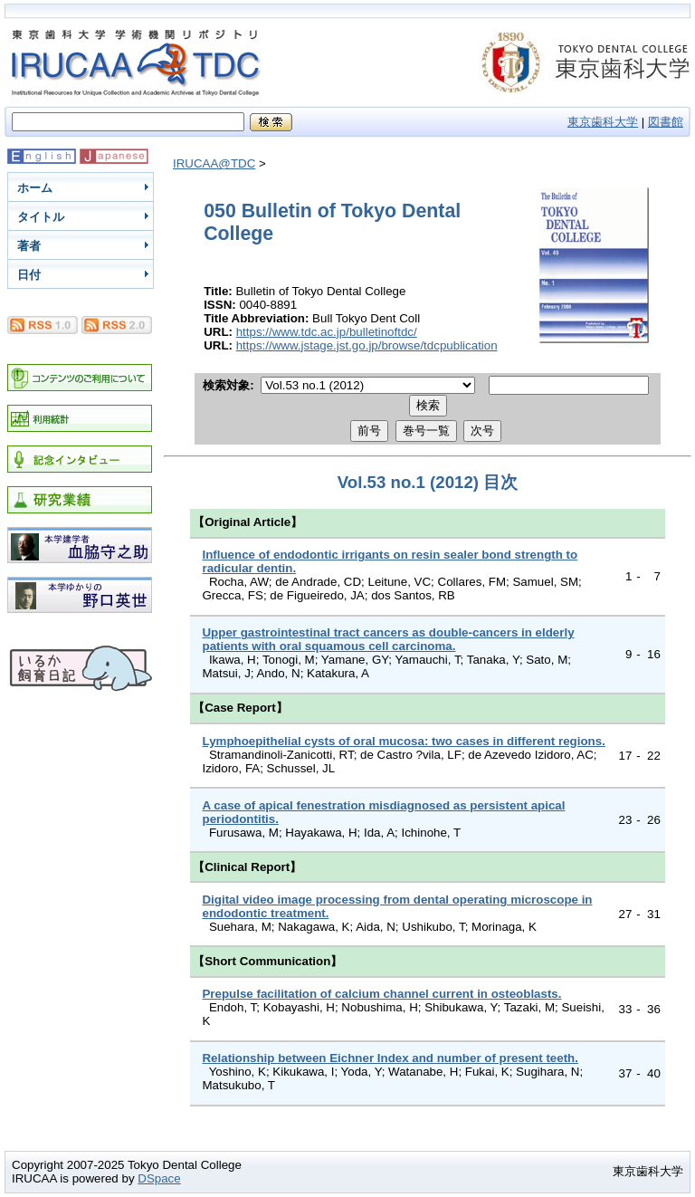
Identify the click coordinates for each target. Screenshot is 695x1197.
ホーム (34, 188)
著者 (29, 246)
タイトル (40, 217)
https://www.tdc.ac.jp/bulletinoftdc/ (326, 332)
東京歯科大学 (602, 122)
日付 (29, 275)
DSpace (159, 1178)
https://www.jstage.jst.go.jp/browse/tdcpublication (367, 345)
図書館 (665, 122)
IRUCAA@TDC (214, 163)
